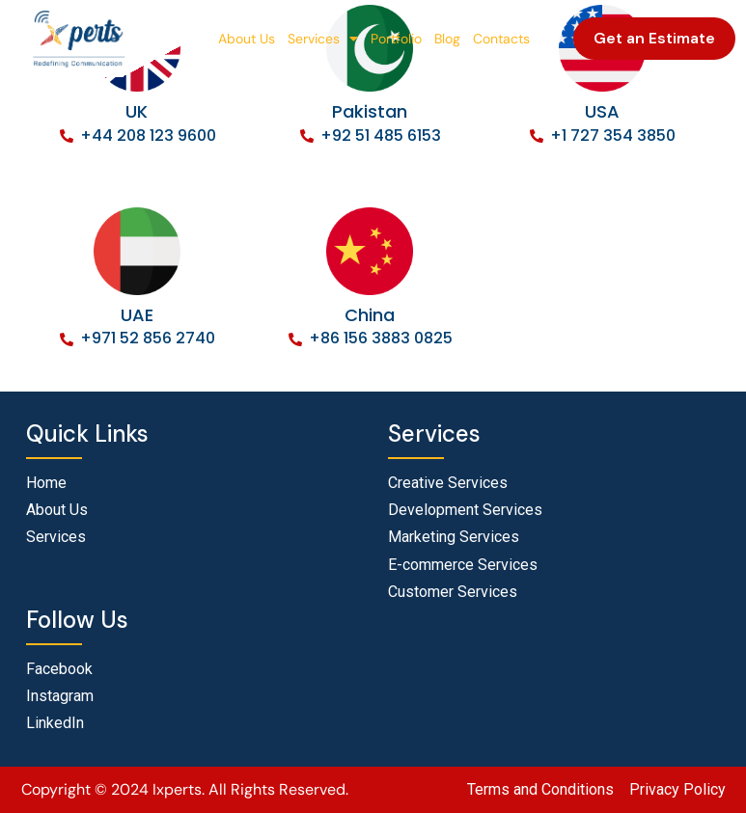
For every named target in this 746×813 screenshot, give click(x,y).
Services (323, 38)
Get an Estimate (654, 38)
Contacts (501, 38)
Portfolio (396, 38)
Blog (447, 38)
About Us (246, 38)
